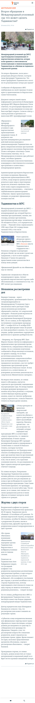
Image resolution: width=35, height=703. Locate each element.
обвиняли (24, 244)
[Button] (29, 29)
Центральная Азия (8, 8)
